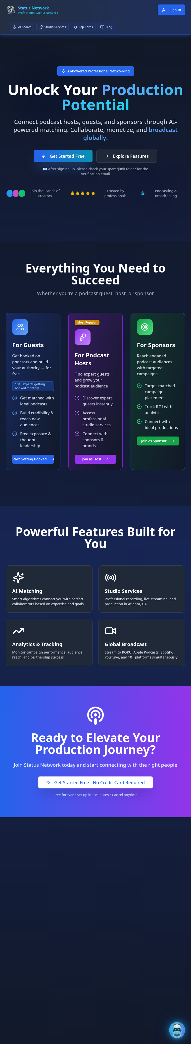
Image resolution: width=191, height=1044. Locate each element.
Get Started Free (63, 156)
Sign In (171, 9)
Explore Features (127, 156)
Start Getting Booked (33, 459)
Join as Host (95, 459)
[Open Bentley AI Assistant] (177, 1030)
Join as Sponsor (158, 441)
